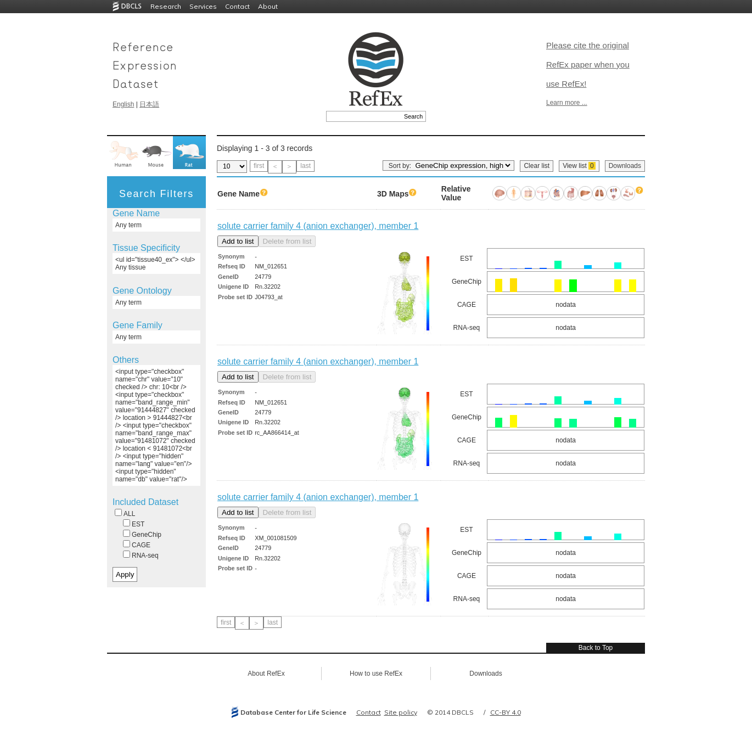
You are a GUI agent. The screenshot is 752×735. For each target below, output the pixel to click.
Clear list (536, 166)
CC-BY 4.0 (505, 712)
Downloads (625, 166)
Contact (237, 6)
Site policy (400, 712)
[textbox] (364, 116)
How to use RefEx (376, 673)
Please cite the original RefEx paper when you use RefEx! (588, 64)
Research (165, 6)
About (268, 6)
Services (203, 6)
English (123, 104)
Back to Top (596, 648)
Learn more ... (566, 102)
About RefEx (266, 673)
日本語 (149, 104)
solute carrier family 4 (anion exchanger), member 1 (317, 226)
